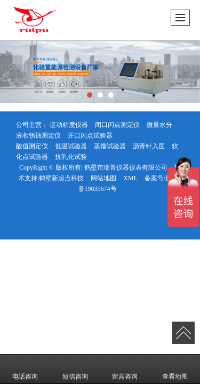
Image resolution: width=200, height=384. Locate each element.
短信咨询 (75, 369)
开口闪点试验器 (90, 135)
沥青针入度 (149, 146)
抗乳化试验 (71, 157)
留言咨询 (125, 369)
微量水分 (159, 125)
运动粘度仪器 (69, 125)
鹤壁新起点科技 (61, 178)
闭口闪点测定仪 (117, 125)
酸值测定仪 (32, 146)
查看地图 (175, 369)
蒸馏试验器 (110, 146)
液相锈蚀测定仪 (38, 135)
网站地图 (103, 178)
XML (130, 178)
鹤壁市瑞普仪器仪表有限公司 (125, 167)
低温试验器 (71, 146)
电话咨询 (25, 369)
